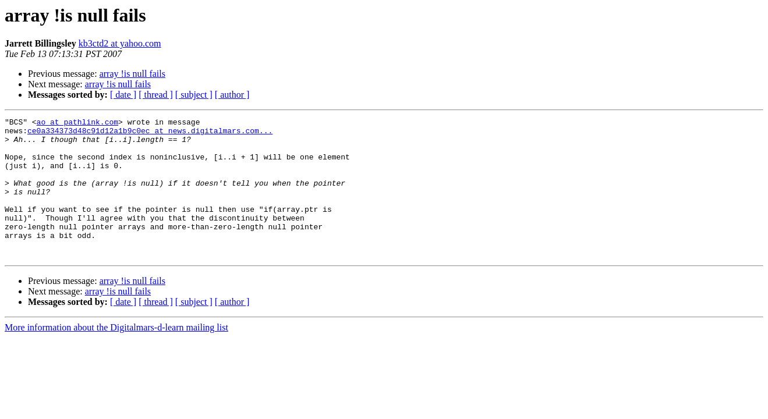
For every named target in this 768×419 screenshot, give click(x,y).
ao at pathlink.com (77, 123)
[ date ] (123, 95)
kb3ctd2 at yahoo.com (120, 43)
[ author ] (232, 95)
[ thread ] (156, 95)
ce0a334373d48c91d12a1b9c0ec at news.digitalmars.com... (149, 134)
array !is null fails (132, 74)
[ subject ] (194, 95)
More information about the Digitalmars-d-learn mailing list (116, 355)
